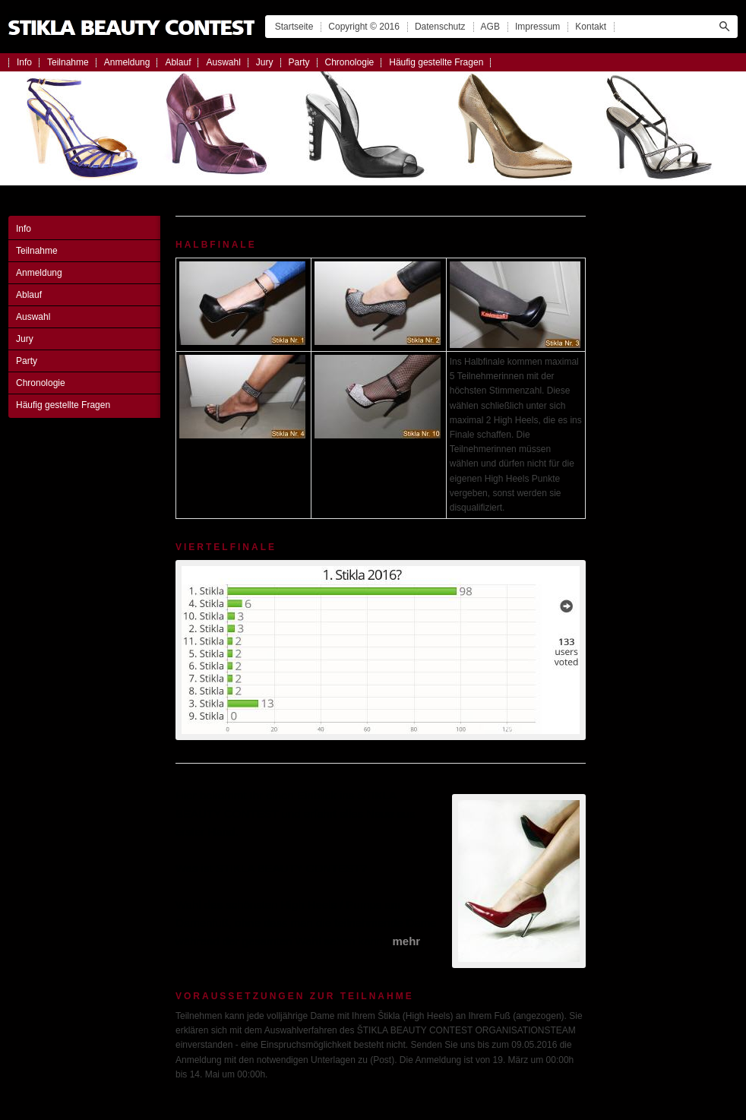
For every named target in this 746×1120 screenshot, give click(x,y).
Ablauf (178, 62)
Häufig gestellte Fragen (436, 62)
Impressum (537, 26)
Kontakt (590, 26)
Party (299, 62)
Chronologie (350, 62)
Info (24, 62)
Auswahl (223, 62)
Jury (264, 62)
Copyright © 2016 (364, 26)
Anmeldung (127, 62)
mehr (406, 941)
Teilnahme (68, 62)
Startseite (294, 26)
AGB (490, 26)
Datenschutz (440, 26)
